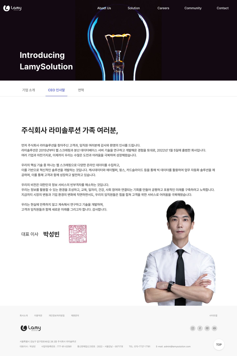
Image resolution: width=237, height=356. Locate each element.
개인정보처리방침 (57, 315)
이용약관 (38, 315)
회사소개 (24, 315)
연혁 (81, 90)
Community (193, 8)
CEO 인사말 (56, 90)
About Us (104, 8)
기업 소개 (28, 90)
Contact (223, 8)
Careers (163, 8)
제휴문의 (75, 315)
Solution (134, 8)
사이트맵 (213, 315)
